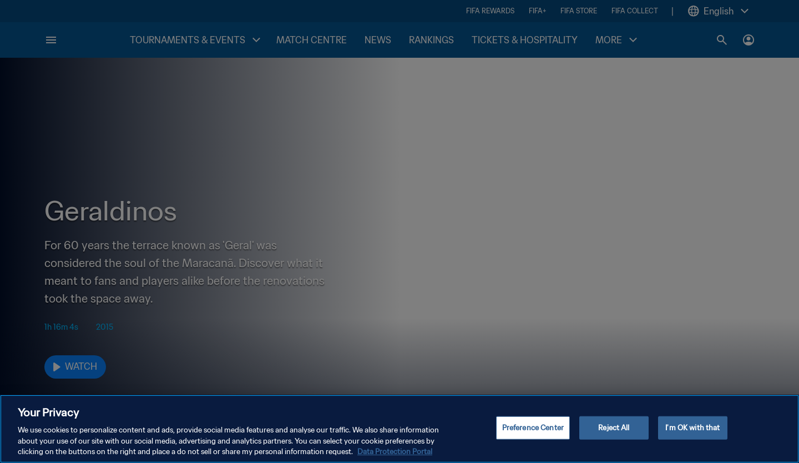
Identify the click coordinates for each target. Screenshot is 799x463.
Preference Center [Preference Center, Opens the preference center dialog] (533, 427)
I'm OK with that (692, 427)
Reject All (613, 427)
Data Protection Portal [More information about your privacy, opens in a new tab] (394, 451)
